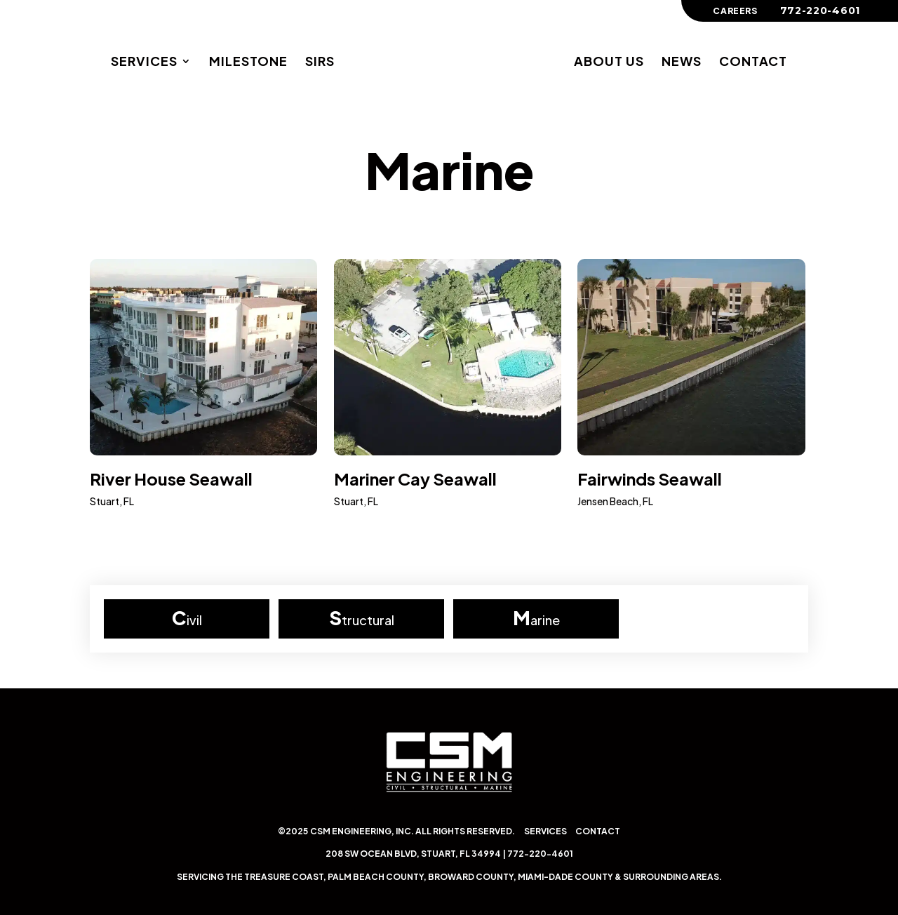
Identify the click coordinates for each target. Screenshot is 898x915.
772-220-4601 (540, 853)
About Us (609, 62)
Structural (361, 617)
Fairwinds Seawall (649, 478)
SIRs (320, 62)
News (682, 62)
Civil (187, 617)
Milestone (248, 62)
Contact (753, 62)
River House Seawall (171, 478)
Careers (735, 11)
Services (144, 62)
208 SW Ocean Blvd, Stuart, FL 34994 (413, 853)
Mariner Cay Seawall (415, 478)
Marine (449, 169)
